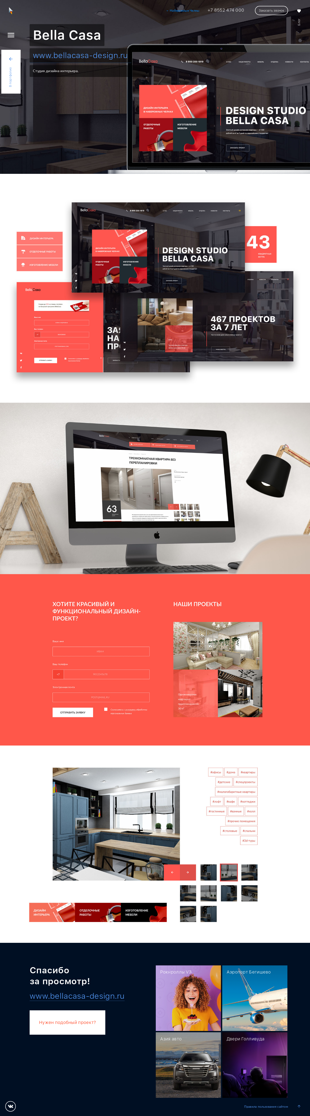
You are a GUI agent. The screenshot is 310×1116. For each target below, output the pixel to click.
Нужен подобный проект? (67, 1022)
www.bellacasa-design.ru (80, 55)
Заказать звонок (271, 10)
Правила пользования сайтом (266, 1106)
